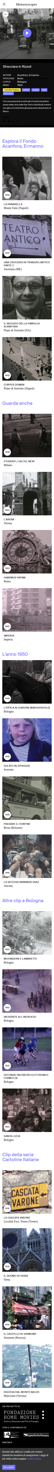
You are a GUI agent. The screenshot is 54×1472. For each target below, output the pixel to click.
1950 (20, 85)
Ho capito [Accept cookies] (9, 1467)
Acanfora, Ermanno (28, 75)
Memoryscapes (26, 4)
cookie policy (33, 1458)
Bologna (22, 81)
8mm (20, 78)
